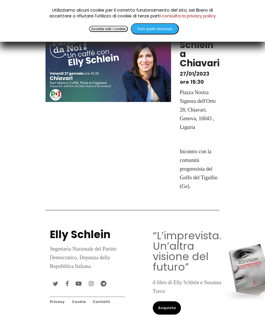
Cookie (79, 301)
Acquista (167, 307)
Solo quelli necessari (155, 29)
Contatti (101, 301)
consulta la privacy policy (189, 16)
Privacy (57, 301)
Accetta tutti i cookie (108, 29)
